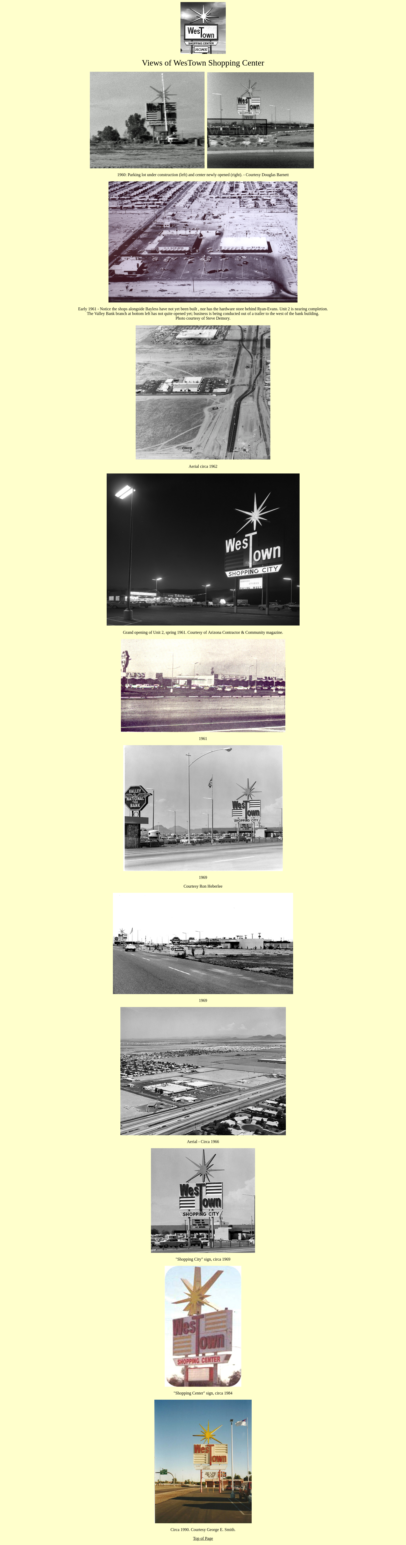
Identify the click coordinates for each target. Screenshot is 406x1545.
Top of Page (203, 1538)
